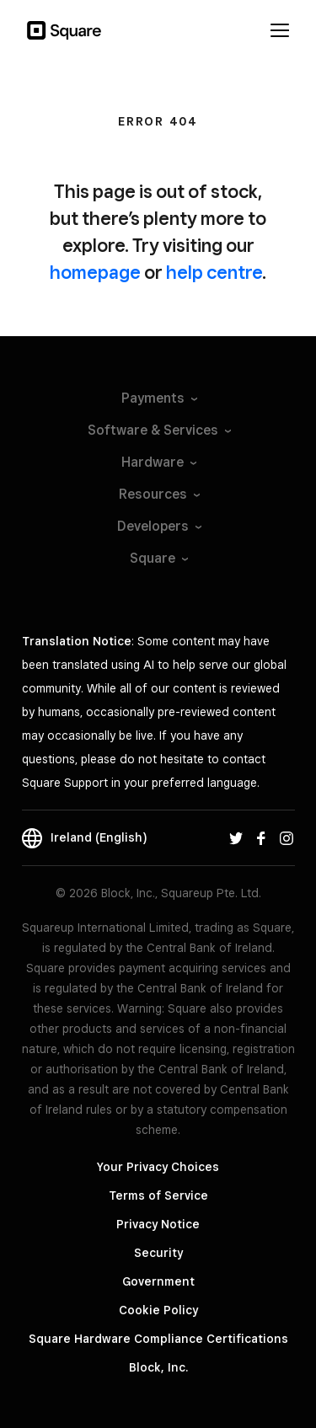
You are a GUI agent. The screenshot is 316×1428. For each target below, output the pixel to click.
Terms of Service (158, 1195)
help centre (214, 272)
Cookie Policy (158, 1310)
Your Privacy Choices (158, 1167)
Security (158, 1253)
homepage (95, 272)
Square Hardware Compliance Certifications (158, 1338)
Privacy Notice (158, 1224)
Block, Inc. (158, 1367)
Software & (158, 430)
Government (158, 1281)
